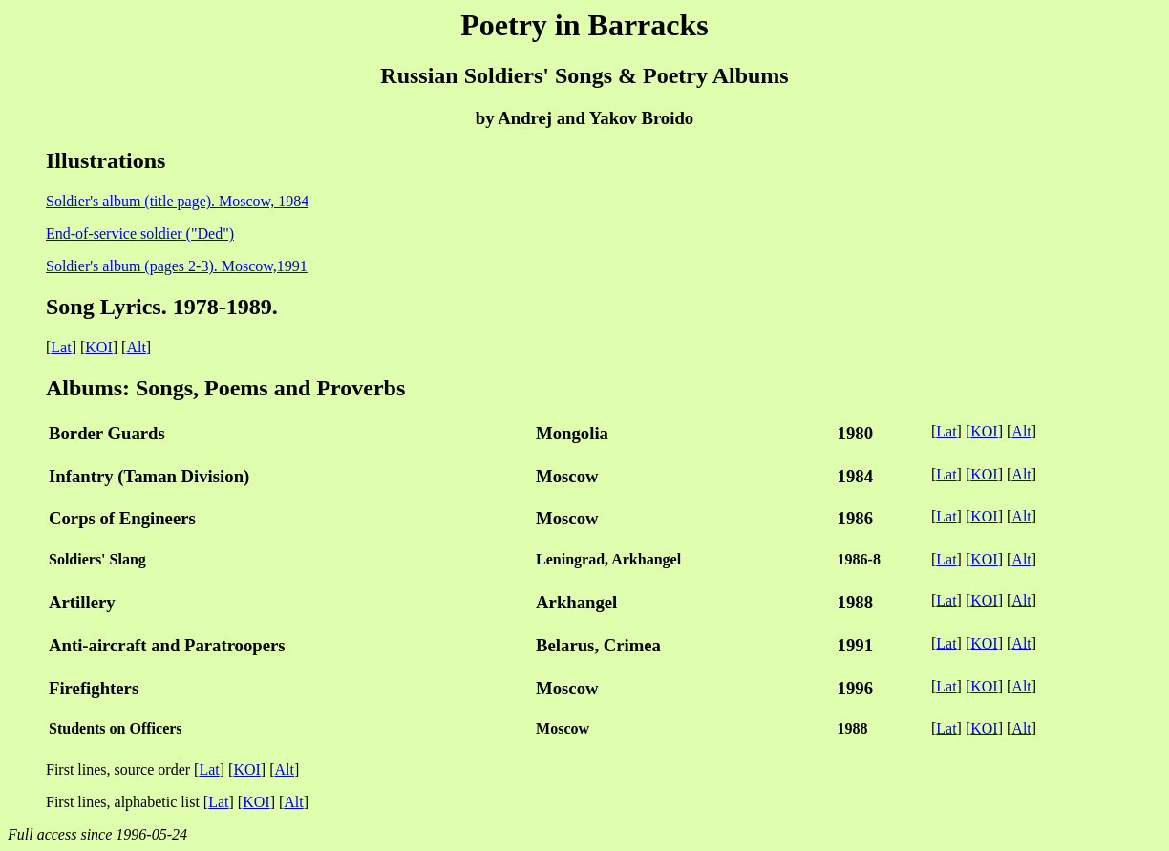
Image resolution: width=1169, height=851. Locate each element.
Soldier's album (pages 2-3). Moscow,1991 (177, 266)
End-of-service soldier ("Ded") (140, 233)
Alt (135, 347)
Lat (61, 347)
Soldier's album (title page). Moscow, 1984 (177, 201)
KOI (98, 347)
